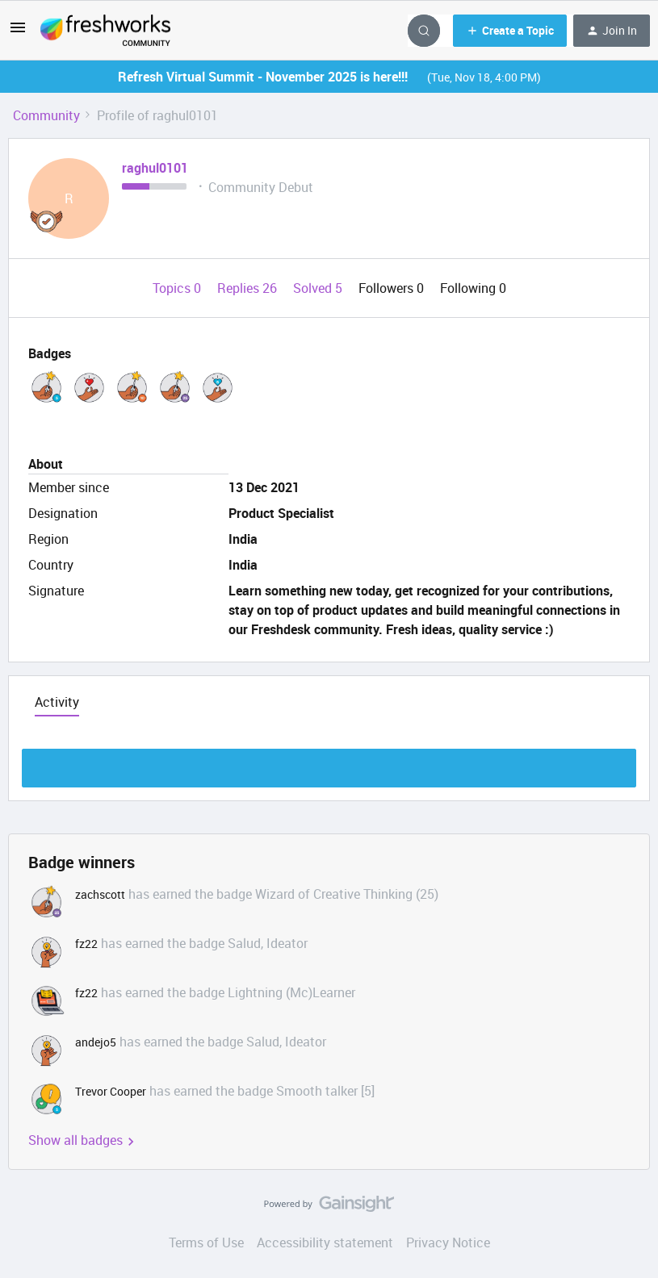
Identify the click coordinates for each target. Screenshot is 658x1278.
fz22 (86, 943)
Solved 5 (319, 288)
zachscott (100, 894)
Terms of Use (206, 1242)
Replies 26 (248, 288)
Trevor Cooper (110, 1091)
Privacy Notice (448, 1242)
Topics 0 (178, 288)
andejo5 (95, 1042)
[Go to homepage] (105, 31)
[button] (17, 32)
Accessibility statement (325, 1242)
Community (46, 115)
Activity (57, 702)
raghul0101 (155, 168)
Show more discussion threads (329, 763)
